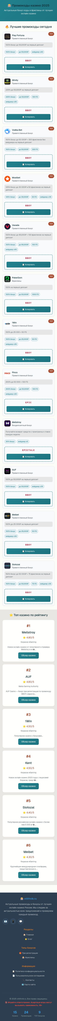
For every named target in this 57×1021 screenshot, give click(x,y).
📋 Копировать (28, 67)
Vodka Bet (17, 130)
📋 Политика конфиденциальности (28, 971)
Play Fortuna (18, 35)
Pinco (14, 372)
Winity (15, 80)
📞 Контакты (28, 980)
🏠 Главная (28, 934)
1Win (14, 322)
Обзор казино (28, 655)
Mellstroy (16, 422)
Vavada (15, 225)
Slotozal (16, 564)
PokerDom (17, 277)
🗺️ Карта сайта (29, 984)
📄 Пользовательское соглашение (28, 975)
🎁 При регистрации (28, 953)
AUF (14, 469)
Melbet (15, 514)
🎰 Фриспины (28, 957)
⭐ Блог (28, 939)
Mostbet (16, 177)
